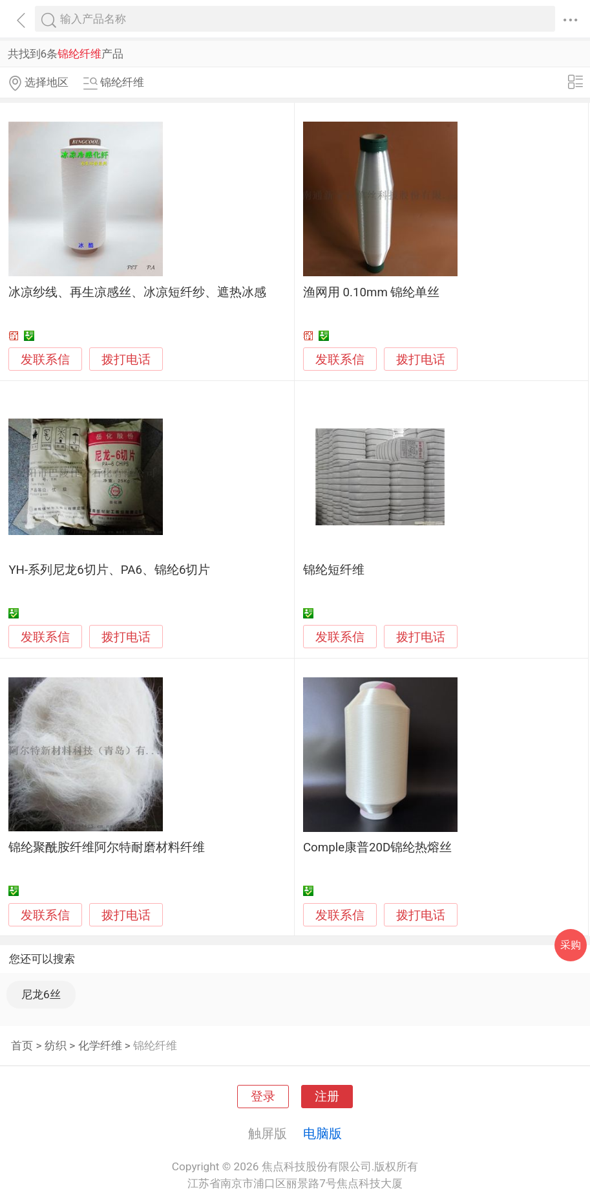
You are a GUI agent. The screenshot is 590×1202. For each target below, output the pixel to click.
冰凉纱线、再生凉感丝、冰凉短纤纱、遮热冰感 (137, 292)
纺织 (56, 1045)
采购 (570, 945)
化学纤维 (100, 1045)
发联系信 (45, 360)
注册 (327, 1096)
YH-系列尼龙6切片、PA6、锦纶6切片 (109, 570)
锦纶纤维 (155, 1045)
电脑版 (322, 1133)
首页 (22, 1045)
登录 (263, 1096)
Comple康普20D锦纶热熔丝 (377, 847)
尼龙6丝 (41, 994)
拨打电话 (126, 359)
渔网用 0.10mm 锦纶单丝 (371, 292)
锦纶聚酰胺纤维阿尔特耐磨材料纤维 (106, 847)
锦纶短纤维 (333, 570)
